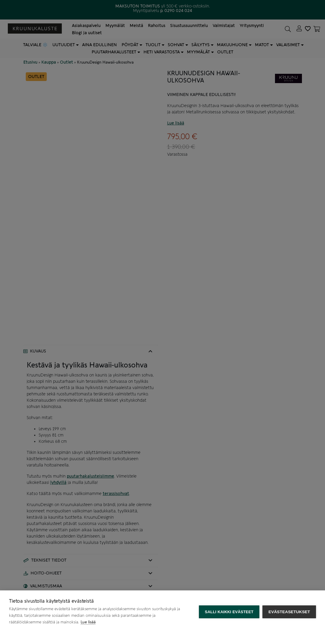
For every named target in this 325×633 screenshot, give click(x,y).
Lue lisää (88, 622)
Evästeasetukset (289, 612)
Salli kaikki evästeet (229, 612)
